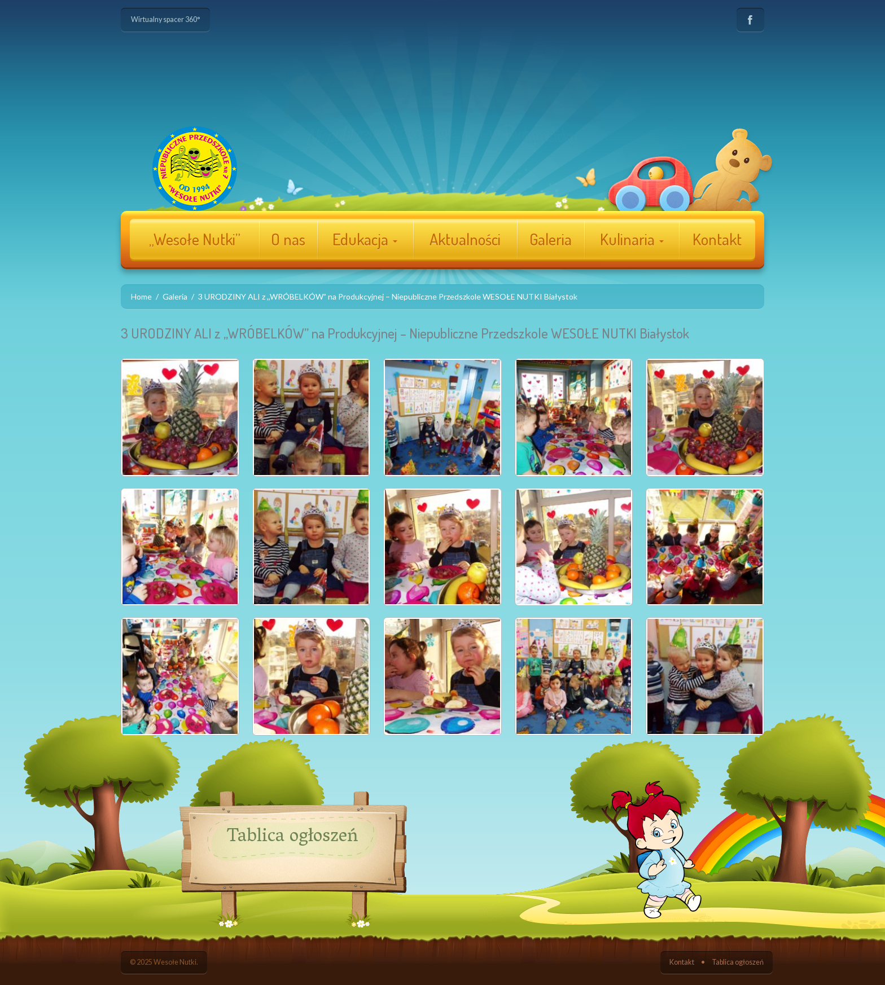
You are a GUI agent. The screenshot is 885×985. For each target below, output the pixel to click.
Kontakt (717, 239)
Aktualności (465, 239)
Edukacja (364, 239)
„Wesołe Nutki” (194, 239)
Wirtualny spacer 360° (165, 19)
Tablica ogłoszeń (738, 962)
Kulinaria (632, 239)
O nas (288, 239)
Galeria (550, 239)
